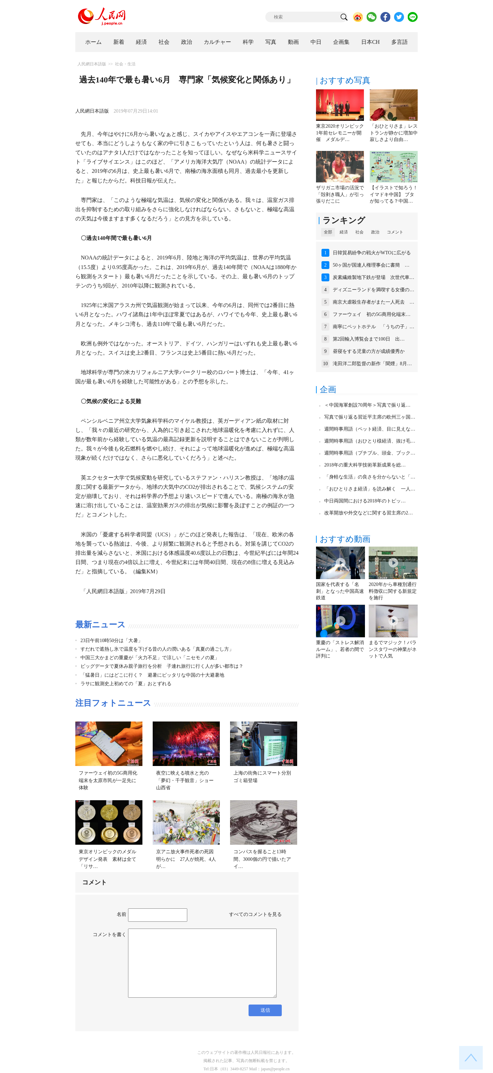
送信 (265, 1010)
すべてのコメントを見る (255, 914)
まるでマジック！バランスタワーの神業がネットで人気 (393, 649)
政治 (186, 42)
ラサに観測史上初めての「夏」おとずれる (126, 683)
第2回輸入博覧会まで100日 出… (369, 339)
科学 (248, 42)
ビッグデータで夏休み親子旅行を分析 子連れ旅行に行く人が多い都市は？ (161, 666)
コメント (395, 232)
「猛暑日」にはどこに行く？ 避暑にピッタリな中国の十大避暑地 (152, 675)
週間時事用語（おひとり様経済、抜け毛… (369, 441)
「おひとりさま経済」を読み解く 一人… (369, 488)
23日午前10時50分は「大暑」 (111, 640)
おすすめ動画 (345, 539)
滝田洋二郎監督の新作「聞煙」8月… (372, 363)
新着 (118, 42)
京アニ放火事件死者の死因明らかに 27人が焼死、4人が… (186, 859)
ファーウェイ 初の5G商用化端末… (371, 314)
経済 (141, 42)
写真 (270, 42)
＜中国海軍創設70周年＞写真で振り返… (367, 405)
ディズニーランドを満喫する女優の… (373, 289)
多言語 (399, 42)
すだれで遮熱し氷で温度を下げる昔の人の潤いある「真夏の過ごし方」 (157, 649)
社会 (164, 42)
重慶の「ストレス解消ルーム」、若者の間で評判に (340, 649)
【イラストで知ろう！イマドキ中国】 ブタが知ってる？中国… (394, 194)
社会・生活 (125, 64)
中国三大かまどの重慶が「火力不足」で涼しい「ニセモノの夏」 (149, 657)
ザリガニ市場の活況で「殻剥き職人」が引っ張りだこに (340, 194)
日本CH (370, 42)
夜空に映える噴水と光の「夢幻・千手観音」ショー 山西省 (187, 780)
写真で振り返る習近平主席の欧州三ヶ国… (369, 417)
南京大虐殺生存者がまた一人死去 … (373, 302)
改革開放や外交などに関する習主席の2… (368, 512)
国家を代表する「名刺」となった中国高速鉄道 (340, 591)
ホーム (93, 42)
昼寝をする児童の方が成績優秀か (369, 351)
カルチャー (217, 42)
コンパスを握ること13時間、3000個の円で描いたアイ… (262, 859)
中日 (316, 42)
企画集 (341, 42)
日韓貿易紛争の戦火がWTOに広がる (372, 252)
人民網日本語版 (91, 64)
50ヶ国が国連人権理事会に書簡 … (371, 265)
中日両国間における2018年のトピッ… (365, 500)
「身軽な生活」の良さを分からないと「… (369, 477)
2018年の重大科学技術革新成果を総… (365, 465)
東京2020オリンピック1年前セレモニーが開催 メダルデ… (340, 133)
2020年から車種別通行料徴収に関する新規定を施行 (393, 591)
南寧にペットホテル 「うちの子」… (373, 326)
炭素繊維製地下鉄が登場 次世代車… (373, 277)
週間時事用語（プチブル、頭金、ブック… (369, 453)
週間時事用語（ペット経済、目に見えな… (369, 429)
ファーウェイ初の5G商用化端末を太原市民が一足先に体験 (108, 780)
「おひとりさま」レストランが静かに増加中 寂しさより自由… (396, 133)
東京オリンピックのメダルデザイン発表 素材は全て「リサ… (107, 859)
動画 (293, 42)
